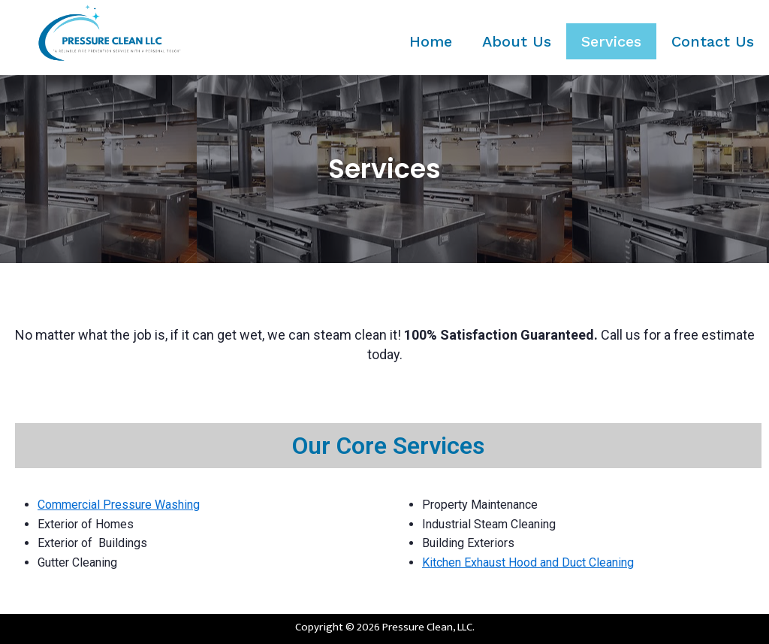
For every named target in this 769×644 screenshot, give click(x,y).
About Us (516, 41)
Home (430, 41)
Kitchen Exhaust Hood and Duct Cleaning (528, 562)
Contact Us (712, 41)
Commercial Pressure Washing (119, 504)
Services (611, 41)
